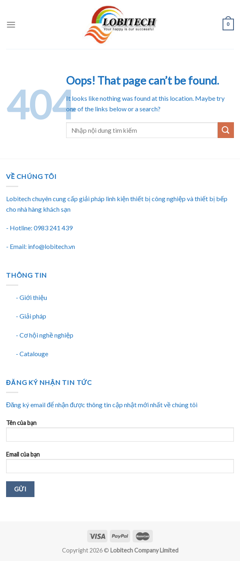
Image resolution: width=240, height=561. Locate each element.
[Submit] (226, 130)
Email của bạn (120, 465)
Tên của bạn (120, 433)
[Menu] (11, 24)
